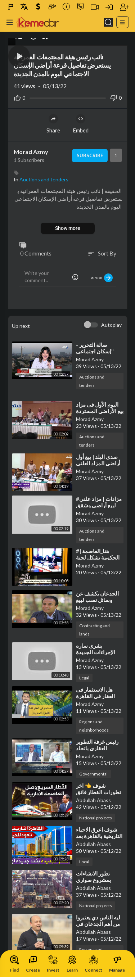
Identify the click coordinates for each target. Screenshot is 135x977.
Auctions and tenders (43, 179)
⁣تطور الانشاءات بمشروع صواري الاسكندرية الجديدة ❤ (99, 880)
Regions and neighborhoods (94, 726)
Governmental (93, 774)
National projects (95, 817)
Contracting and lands (94, 630)
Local (84, 861)
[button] (19, 56)
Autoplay (111, 325)
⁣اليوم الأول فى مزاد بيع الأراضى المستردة (99, 407)
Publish (102, 277)
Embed (81, 124)
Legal (84, 677)
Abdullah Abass (93, 800)
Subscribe (90, 155)
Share (53, 124)
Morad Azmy (31, 151)
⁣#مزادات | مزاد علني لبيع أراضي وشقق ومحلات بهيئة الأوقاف (99, 505)
